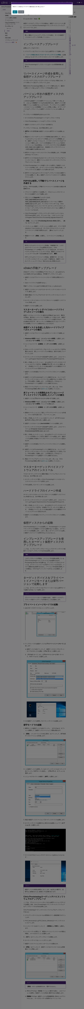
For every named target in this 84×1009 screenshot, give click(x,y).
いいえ (21, 12)
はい (15, 12)
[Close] (72, 3)
